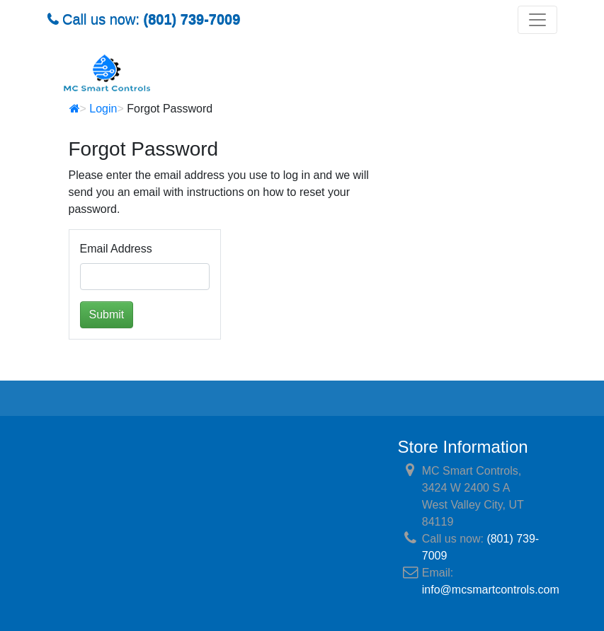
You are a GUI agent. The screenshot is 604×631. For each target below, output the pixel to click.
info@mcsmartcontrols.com (490, 590)
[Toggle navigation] (537, 20)
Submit (107, 314)
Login (103, 109)
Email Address (116, 249)
